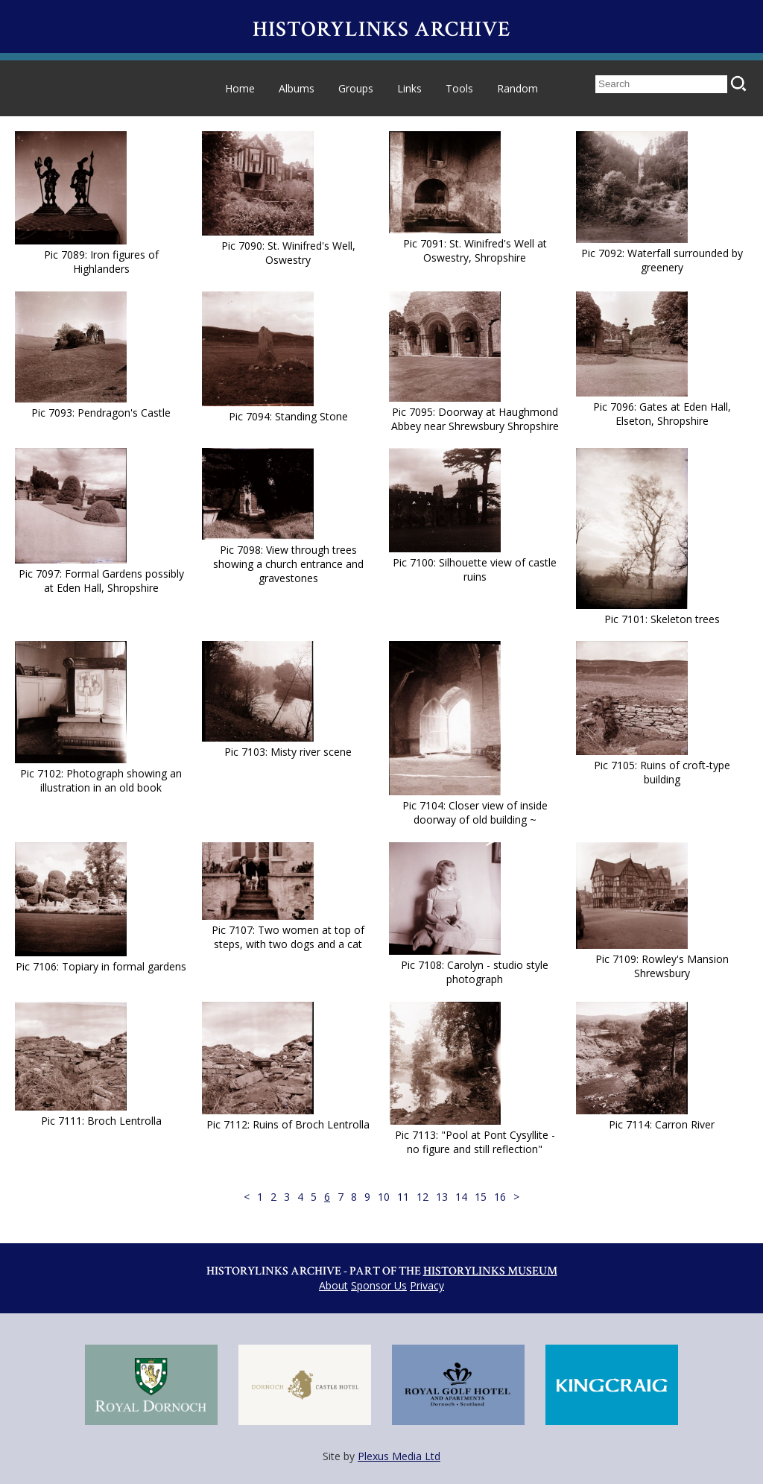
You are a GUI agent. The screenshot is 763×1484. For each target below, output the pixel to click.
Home (240, 88)
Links (409, 88)
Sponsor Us (379, 1285)
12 (422, 1197)
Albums (296, 88)
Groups (355, 88)
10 (384, 1197)
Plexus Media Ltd (399, 1456)
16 (500, 1197)
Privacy (427, 1285)
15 (481, 1197)
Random (517, 88)
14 (461, 1197)
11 (403, 1197)
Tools (459, 88)
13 (442, 1197)
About (333, 1285)
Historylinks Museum (490, 1271)
